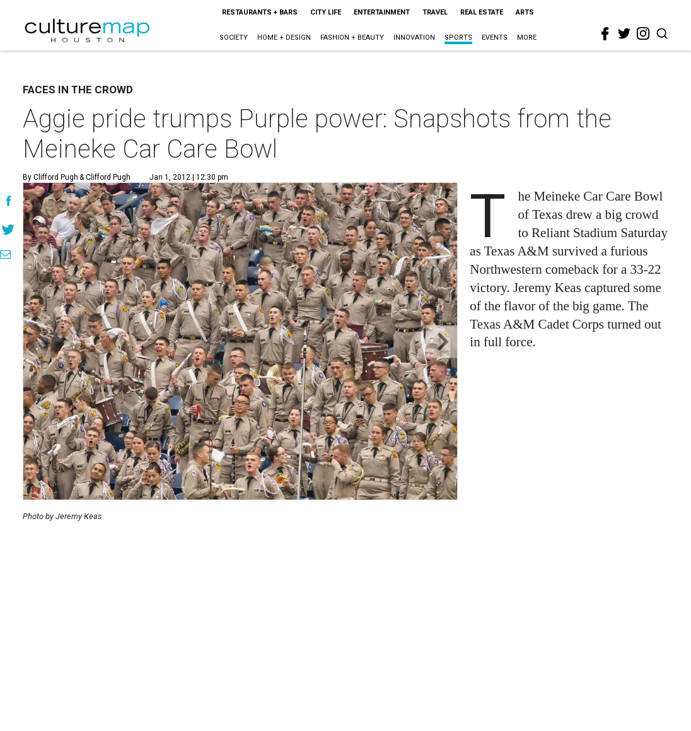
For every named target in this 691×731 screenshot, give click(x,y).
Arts (525, 12)
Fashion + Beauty (352, 37)
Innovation (414, 37)
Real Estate (481, 12)
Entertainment (382, 12)
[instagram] (643, 33)
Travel (435, 12)
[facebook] (605, 34)
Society (233, 37)
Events (495, 37)
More (527, 37)
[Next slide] (442, 341)
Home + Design (284, 37)
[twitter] (624, 33)
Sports (458, 37)
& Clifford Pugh (104, 177)
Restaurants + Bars (260, 12)
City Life (325, 12)
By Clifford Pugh (50, 177)
